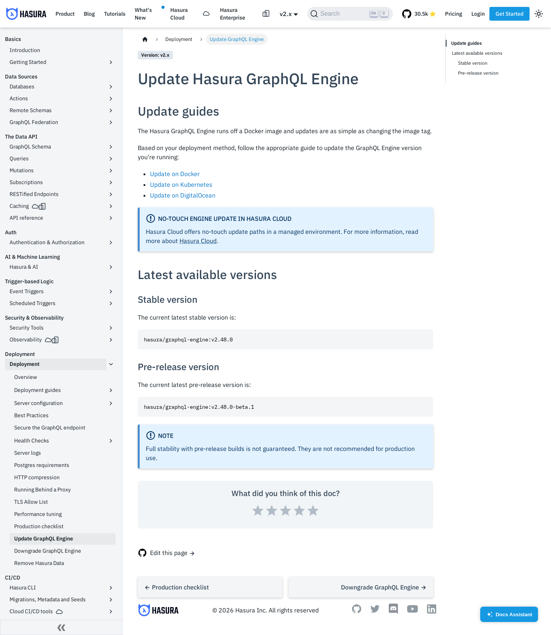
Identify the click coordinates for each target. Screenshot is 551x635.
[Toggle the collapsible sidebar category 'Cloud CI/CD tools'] (111, 611)
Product (65, 13)
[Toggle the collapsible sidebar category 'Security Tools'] (111, 328)
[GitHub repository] (419, 14)
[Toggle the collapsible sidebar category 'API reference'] (111, 218)
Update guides (466, 43)
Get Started (509, 13)
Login (478, 13)
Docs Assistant (509, 616)
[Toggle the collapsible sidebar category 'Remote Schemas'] (111, 110)
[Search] (350, 14)
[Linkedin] (431, 611)
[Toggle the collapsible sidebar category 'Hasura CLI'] (111, 588)
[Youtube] (412, 610)
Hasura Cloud (179, 14)
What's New (143, 14)
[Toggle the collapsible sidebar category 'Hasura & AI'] (111, 267)
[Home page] (145, 39)
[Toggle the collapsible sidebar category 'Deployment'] (111, 364)
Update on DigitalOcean (182, 195)
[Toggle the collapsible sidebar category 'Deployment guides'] (111, 390)
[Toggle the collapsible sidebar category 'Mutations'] (111, 170)
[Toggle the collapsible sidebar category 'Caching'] (111, 206)
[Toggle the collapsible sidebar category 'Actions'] (111, 98)
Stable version (472, 63)
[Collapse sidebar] (61, 627)
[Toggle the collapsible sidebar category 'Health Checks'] (111, 441)
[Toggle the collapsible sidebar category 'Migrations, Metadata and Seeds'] (111, 600)
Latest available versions (477, 53)
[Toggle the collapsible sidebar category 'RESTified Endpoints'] (111, 194)
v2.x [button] (286, 14)
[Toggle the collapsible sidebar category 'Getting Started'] (111, 62)
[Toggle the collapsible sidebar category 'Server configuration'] (111, 403)
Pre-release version (478, 73)
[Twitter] (375, 610)
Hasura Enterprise (232, 14)
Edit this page (168, 553)
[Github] (356, 611)
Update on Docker (175, 174)
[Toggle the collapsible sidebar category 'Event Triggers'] (111, 291)
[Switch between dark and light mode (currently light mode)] (539, 14)
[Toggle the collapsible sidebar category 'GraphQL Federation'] (111, 122)
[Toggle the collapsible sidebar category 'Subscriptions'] (111, 182)
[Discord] (393, 612)
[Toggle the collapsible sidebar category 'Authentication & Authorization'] (111, 242)
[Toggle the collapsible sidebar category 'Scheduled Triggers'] (111, 303)
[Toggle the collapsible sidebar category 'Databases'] (111, 87)
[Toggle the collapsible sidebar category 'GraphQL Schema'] (111, 147)
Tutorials (115, 13)
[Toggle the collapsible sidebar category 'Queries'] (111, 159)
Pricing (453, 13)
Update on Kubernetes (181, 184)
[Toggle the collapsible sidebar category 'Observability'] (111, 340)
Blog (89, 13)
